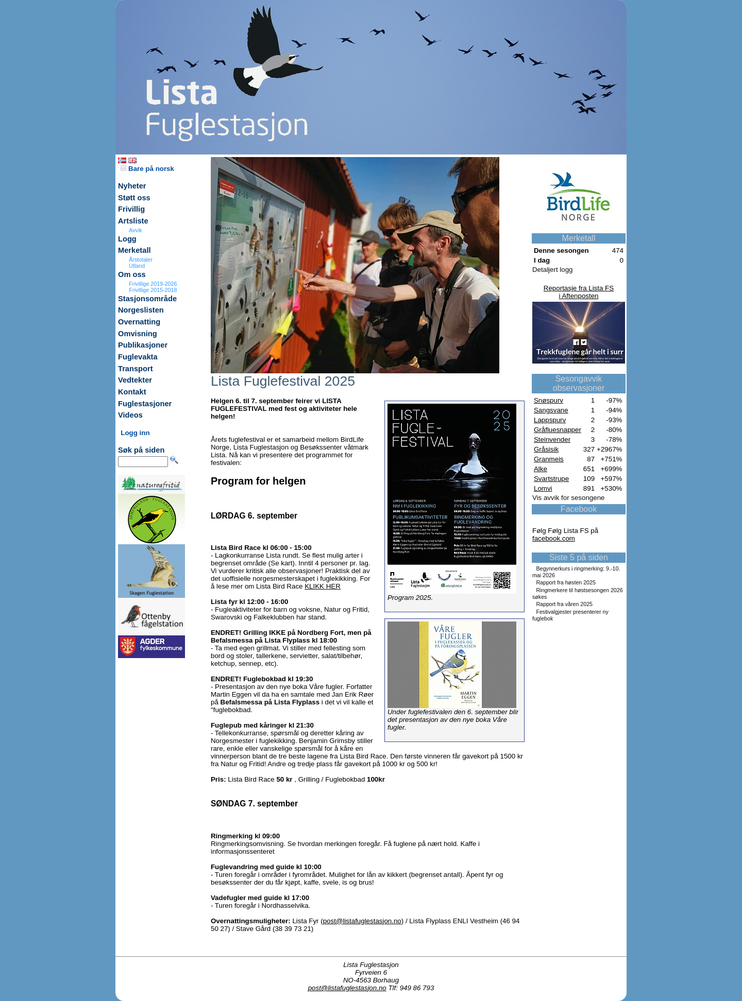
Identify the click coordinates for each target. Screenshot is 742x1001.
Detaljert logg (552, 269)
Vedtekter (135, 380)
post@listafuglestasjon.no (362, 921)
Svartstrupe (551, 478)
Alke (540, 469)
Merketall (134, 250)
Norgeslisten (141, 310)
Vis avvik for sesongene (568, 498)
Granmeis (549, 459)
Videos (130, 415)
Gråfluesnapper (557, 430)
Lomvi (543, 488)
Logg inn (135, 433)
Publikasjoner (142, 345)
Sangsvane (551, 410)
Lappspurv (550, 420)
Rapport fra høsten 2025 (566, 582)
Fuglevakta (138, 357)
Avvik (135, 230)
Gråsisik (546, 449)
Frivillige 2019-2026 (153, 284)
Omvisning (137, 334)
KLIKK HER (323, 586)
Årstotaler (141, 259)
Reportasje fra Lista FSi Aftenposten (579, 292)
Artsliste (133, 221)
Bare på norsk (147, 168)
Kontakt (132, 392)
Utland (137, 266)
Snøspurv (548, 400)
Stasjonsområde (147, 299)
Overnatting (139, 322)
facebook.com (553, 538)
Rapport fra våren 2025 (564, 604)
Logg (127, 239)
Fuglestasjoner (145, 404)
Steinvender (552, 439)
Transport (135, 369)
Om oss (132, 274)
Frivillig (131, 209)
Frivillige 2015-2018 (153, 290)
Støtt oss (134, 198)
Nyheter (132, 186)
